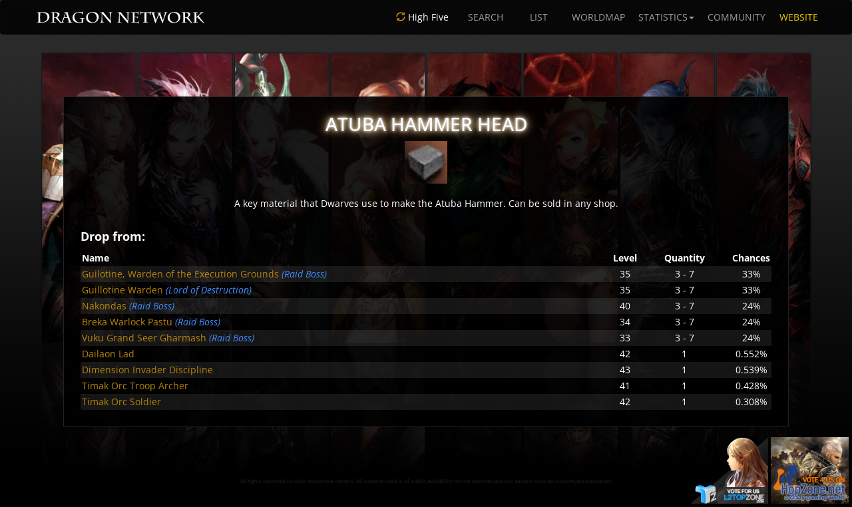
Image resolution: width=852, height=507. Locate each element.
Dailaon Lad (108, 353)
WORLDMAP (598, 17)
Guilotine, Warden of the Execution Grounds (180, 273)
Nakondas (104, 305)
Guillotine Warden (122, 289)
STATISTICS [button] (666, 17)
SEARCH (485, 17)
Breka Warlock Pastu (127, 321)
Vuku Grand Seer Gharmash (144, 337)
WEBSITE (798, 17)
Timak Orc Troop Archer (135, 385)
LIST (539, 17)
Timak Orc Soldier (121, 401)
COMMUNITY (736, 17)
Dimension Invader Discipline (147, 369)
